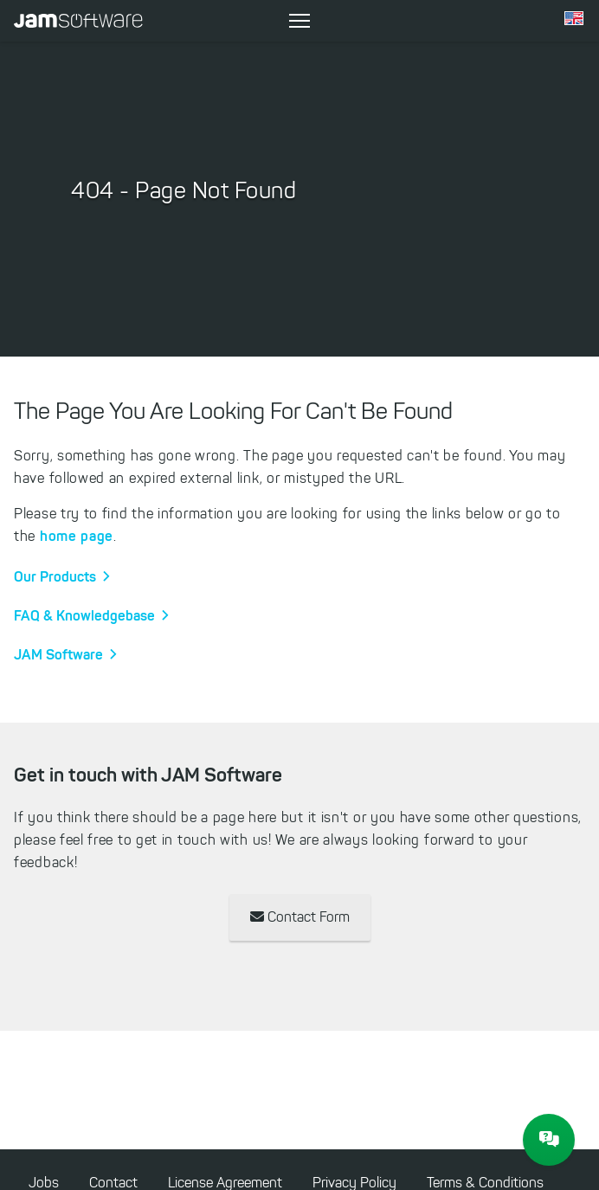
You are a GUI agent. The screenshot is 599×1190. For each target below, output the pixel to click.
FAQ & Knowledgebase (84, 615)
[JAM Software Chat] (549, 1140)
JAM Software (58, 654)
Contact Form (300, 917)
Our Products (55, 576)
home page (76, 535)
